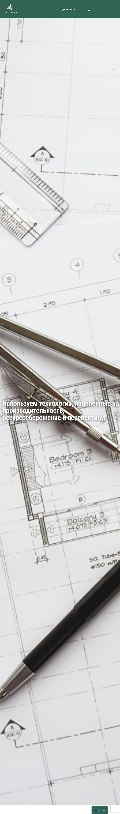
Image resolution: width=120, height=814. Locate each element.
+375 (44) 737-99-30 (66, 9)
